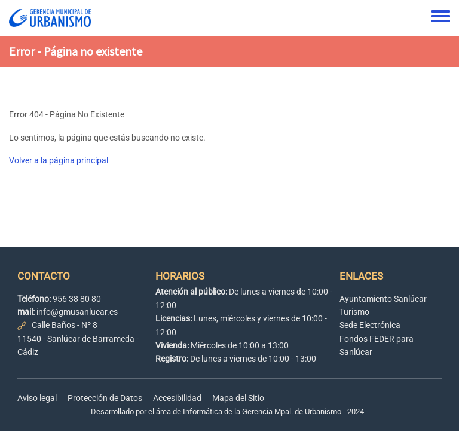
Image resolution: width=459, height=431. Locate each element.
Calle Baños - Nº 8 (64, 325)
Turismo (354, 312)
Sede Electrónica (369, 325)
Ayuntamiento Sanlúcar (383, 298)
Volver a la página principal (58, 160)
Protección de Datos (105, 398)
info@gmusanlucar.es (77, 312)
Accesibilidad (177, 398)
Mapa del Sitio (238, 398)
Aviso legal (37, 398)
